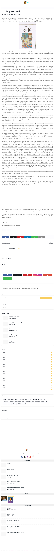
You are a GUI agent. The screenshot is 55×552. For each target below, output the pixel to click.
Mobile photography (19, 399)
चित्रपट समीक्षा (28, 401)
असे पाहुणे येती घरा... (11, 469)
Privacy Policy (50, 550)
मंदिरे (46, 401)
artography (5, 401)
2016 (27, 373)
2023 (27, 357)
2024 (27, 355)
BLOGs (8, 230)
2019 (27, 366)
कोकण (23, 401)
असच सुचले (11, 401)
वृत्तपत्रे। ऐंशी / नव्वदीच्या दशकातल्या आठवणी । (15, 487)
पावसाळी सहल (37, 401)
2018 (27, 369)
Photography (28, 399)
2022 (27, 359)
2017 (27, 371)
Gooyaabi (25, 550)
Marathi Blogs (11, 399)
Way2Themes (13, 550)
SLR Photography (36, 399)
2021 (27, 362)
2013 (27, 380)
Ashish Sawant (7, 14)
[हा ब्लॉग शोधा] (21, 298)
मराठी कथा (5, 403)
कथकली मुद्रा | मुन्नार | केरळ (14, 316)
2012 (27, 383)
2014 (27, 378)
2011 (27, 385)
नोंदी (33, 401)
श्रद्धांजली (24, 403)
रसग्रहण (6, 7)
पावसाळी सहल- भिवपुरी (13, 335)
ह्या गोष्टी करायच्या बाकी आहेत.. (13, 475)
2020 (27, 364)
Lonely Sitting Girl (13, 341)
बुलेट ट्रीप (42, 401)
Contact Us (43, 550)
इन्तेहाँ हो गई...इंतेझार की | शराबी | (13, 481)
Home (34, 550)
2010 (27, 387)
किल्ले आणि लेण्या (18, 401)
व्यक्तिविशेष (19, 403)
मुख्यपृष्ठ (3, 7)
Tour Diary (43, 399)
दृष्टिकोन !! (11, 329)
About (38, 550)
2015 (27, 376)
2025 (27, 352)
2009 (27, 390)
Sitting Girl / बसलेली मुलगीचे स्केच (16, 322)
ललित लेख (14, 403)
